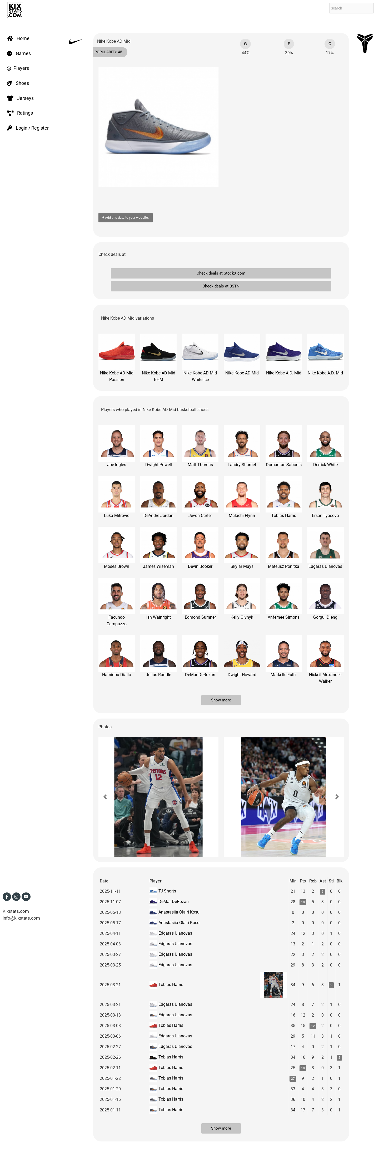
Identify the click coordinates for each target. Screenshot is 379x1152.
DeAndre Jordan (158, 497)
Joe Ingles (116, 446)
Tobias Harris (284, 497)
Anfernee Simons (284, 599)
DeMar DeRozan (200, 656)
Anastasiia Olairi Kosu (178, 912)
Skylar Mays (242, 548)
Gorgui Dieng (325, 599)
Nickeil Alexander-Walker (325, 659)
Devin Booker (200, 548)
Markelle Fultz (284, 656)
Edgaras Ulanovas (325, 548)
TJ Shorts (166, 891)
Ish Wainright (158, 599)
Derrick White (325, 446)
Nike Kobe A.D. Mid (284, 355)
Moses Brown (116, 548)
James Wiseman (158, 548)
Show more (221, 700)
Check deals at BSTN (221, 286)
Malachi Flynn (242, 497)
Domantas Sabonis (284, 446)
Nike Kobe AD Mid (242, 355)
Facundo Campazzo (116, 602)
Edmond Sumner (200, 599)
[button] (105, 797)
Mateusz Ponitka (284, 548)
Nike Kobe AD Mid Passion (116, 358)
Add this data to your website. (125, 217)
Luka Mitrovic (116, 497)
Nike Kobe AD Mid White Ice (200, 358)
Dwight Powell (158, 446)
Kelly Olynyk (242, 599)
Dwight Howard (242, 656)
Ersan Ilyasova (325, 497)
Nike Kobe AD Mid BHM (158, 358)
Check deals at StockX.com (221, 273)
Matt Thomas (200, 446)
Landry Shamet (242, 446)
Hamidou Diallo (116, 656)
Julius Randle (158, 656)
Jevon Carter (200, 497)
